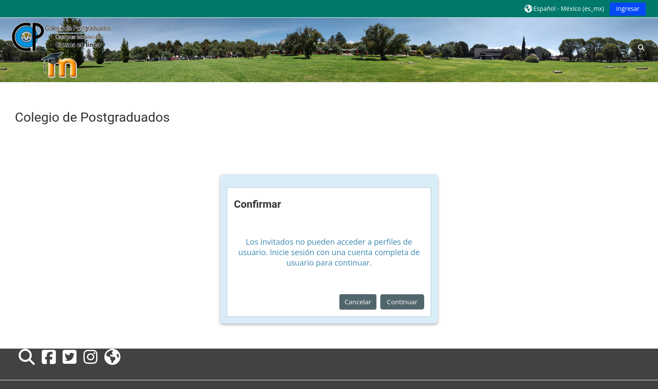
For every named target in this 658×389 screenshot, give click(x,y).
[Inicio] (61, 49)
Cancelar (358, 301)
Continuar (402, 301)
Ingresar (628, 8)
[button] (564, 8)
